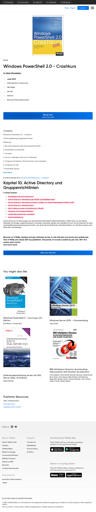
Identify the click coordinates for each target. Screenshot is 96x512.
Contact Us (31, 442)
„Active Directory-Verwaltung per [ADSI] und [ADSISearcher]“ (31, 199)
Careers (5, 445)
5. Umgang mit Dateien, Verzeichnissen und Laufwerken (24, 161)
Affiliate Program (8, 458)
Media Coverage (8, 452)
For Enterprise (8, 2)
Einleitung (7, 142)
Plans (67, 8)
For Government (23, 2)
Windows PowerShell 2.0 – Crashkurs (17, 134)
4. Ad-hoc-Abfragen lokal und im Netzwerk (20, 157)
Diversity (5, 465)
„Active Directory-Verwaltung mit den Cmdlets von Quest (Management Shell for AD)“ (41, 202)
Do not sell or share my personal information (17, 498)
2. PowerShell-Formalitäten (13, 150)
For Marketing (65, 2)
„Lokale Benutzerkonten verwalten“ (21, 214)
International (8, 475)
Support (31, 438)
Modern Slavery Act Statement (52, 507)
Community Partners (10, 455)
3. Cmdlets (7, 153)
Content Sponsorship (10, 468)
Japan (4, 482)
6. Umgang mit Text (11, 165)
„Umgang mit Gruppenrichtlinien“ (21, 211)
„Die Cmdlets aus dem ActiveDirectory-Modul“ (26, 208)
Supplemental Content (12, 407)
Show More (7, 172)
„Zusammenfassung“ (16, 217)
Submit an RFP (7, 462)
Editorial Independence (33, 507)
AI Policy (30, 452)
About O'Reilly (8, 438)
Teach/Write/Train (9, 442)
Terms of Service (7, 507)
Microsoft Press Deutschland (18, 100)
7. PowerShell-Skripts (11, 169)
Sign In (73, 8)
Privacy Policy (32, 449)
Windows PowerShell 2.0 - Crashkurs (35, 178)
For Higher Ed (37, 2)
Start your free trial (48, 253)
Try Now (83, 8)
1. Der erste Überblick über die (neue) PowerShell (21, 146)
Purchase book (9, 404)
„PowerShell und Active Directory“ (21, 196)
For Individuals (51, 2)
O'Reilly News (7, 449)
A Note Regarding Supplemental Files (18, 138)
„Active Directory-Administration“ (21, 205)
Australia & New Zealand (11, 479)
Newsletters (31, 445)
